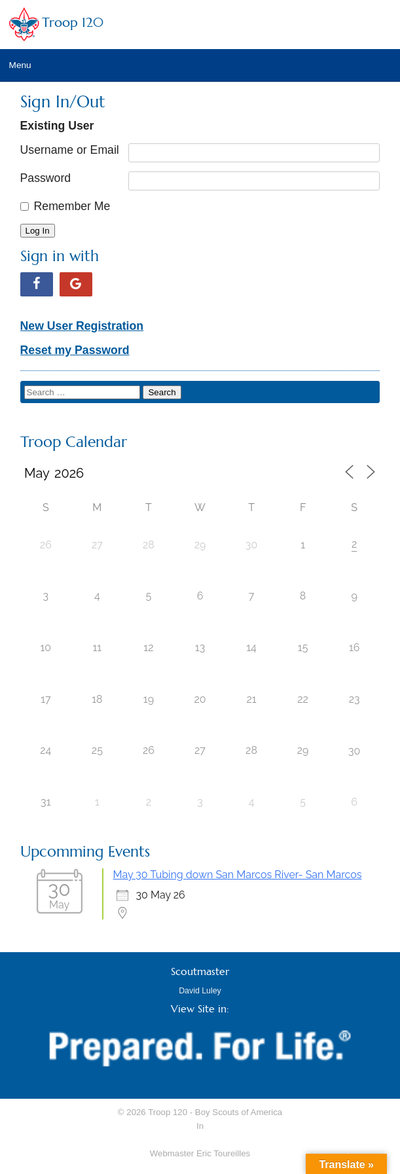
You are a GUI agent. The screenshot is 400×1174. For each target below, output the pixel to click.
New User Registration (82, 325)
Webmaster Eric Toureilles (200, 1153)
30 (354, 751)
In (200, 1126)
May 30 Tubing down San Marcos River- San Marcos (237, 874)
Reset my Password (75, 350)
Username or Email (69, 149)
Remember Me (72, 206)
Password (45, 178)
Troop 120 (72, 22)
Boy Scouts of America (238, 1112)
